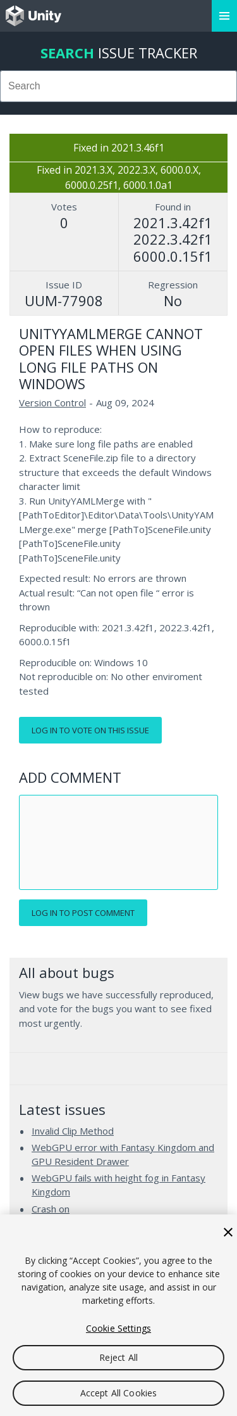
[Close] (228, 1232)
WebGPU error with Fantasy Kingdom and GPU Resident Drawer (123, 1154)
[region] (118, 1315)
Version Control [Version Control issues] (52, 402)
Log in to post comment (83, 912)
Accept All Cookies (118, 1393)
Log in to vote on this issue (90, 730)
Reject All (118, 1357)
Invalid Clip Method (73, 1130)
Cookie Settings (118, 1328)
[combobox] (118, 86)
